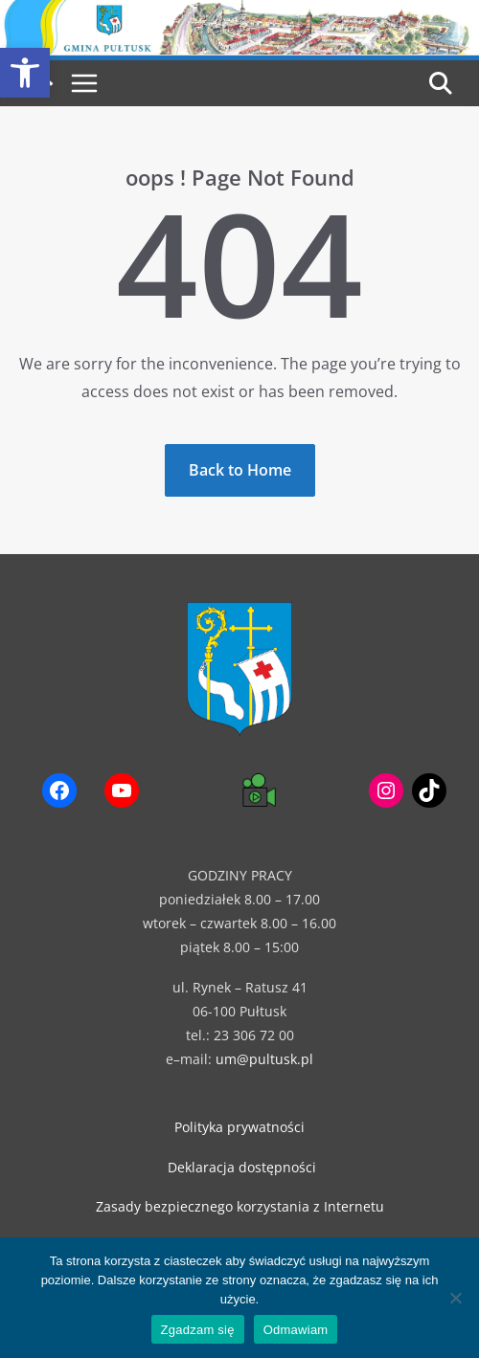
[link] (25, 73)
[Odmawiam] (455, 1297)
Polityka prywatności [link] (239, 1127)
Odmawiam (296, 1330)
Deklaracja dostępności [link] (242, 1167)
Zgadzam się (198, 1330)
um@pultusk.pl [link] (264, 1059)
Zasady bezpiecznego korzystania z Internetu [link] (240, 1206)
